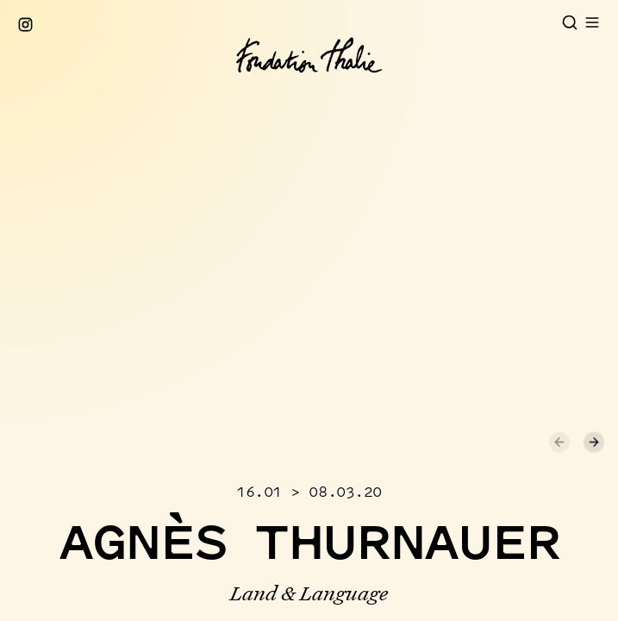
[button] (246, 283)
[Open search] (569, 22)
